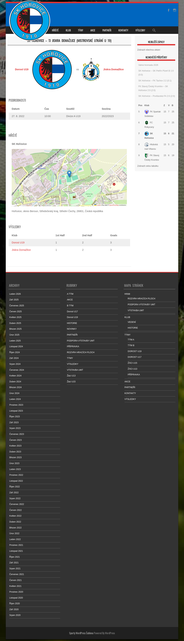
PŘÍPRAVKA (73, 346)
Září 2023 (14, 422)
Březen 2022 (15, 527)
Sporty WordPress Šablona (81, 633)
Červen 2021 (15, 580)
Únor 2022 (14, 533)
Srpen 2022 (14, 498)
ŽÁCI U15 (132, 363)
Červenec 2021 (16, 574)
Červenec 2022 (16, 504)
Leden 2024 (15, 399)
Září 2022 (14, 492)
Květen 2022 (15, 516)
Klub (146, 105)
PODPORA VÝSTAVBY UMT (80, 341)
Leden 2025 (15, 341)
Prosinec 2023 (16, 405)
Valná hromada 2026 (148, 65)
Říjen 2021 (14, 557)
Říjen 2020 (14, 603)
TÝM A (131, 339)
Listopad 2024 (16, 346)
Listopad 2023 (16, 411)
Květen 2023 (15, 446)
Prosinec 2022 (16, 475)
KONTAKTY (123, 30)
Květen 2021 (15, 586)
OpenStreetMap (114, 205)
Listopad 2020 (16, 598)
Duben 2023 (15, 451)
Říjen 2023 (14, 416)
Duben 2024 (15, 381)
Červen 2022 (15, 510)
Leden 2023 (15, 469)
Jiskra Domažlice (21, 249)
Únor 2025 (14, 335)
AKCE (92, 30)
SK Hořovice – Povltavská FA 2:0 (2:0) (156, 96)
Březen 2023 (15, 457)
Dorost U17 (72, 311)
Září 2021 (14, 562)
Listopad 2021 (16, 551)
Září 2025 (14, 299)
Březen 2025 (15, 329)
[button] (69, 174)
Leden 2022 (15, 539)
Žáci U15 (71, 381)
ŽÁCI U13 (132, 369)
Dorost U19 (18, 242)
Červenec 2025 (16, 305)
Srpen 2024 (14, 364)
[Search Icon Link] (154, 30)
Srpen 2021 (14, 568)
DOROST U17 (134, 357)
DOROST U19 (134, 351)
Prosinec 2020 (16, 592)
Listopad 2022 (16, 481)
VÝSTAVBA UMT (75, 370)
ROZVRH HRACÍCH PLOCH (80, 352)
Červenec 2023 (16, 434)
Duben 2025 (15, 323)
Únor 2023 (14, 463)
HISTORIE (72, 323)
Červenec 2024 (16, 370)
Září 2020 (14, 609)
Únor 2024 (14, 393)
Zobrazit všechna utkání (148, 50)
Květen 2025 (15, 317)
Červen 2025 (15, 311)
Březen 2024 (15, 387)
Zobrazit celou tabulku (147, 166)
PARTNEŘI (106, 30)
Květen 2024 (15, 375)
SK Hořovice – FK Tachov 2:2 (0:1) (155, 80)
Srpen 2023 (14, 428)
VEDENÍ (132, 322)
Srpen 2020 (14, 615)
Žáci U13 (71, 375)
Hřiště (55, 30)
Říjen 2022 (14, 486)
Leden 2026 (15, 294)
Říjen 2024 (14, 352)
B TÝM (70, 305)
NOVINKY (72, 329)
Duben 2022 (15, 522)
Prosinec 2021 (16, 545)
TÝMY (80, 30)
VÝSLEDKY (140, 30)
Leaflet (97, 205)
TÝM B (131, 345)
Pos (140, 105)
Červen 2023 (15, 440)
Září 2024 (14, 358)
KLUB (68, 30)
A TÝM (70, 294)
